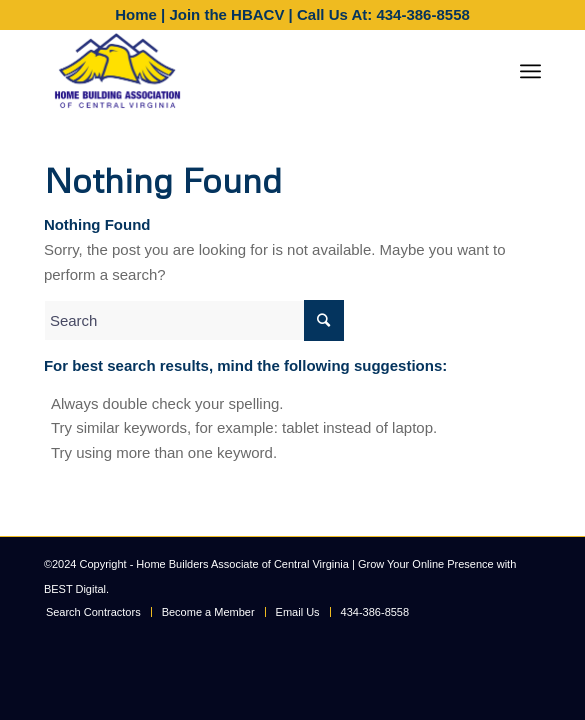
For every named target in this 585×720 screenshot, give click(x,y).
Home (136, 14)
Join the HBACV (226, 14)
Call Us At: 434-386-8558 (383, 14)
